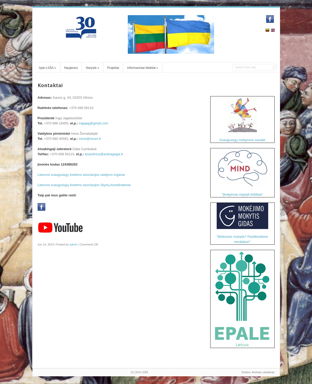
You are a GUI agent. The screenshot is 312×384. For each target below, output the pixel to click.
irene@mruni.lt (90, 139)
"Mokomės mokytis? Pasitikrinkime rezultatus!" (242, 223)
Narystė (92, 68)
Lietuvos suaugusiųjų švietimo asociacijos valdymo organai (81, 175)
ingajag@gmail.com (93, 123)
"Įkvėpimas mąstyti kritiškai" (242, 172)
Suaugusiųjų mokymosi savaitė (242, 119)
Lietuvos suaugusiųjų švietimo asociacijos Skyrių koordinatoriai (84, 185)
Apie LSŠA (47, 68)
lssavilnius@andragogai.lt (104, 154)
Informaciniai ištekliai (142, 68)
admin (73, 244)
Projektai (113, 68)
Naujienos (71, 68)
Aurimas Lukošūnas (263, 372)
